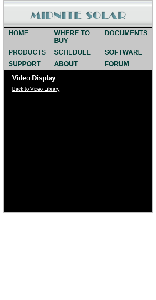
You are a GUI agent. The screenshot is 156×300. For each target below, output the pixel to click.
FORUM (117, 64)
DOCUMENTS (126, 33)
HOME (18, 33)
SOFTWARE (124, 52)
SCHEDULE (72, 52)
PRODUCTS (27, 52)
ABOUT (66, 64)
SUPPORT (24, 64)
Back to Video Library (35, 89)
